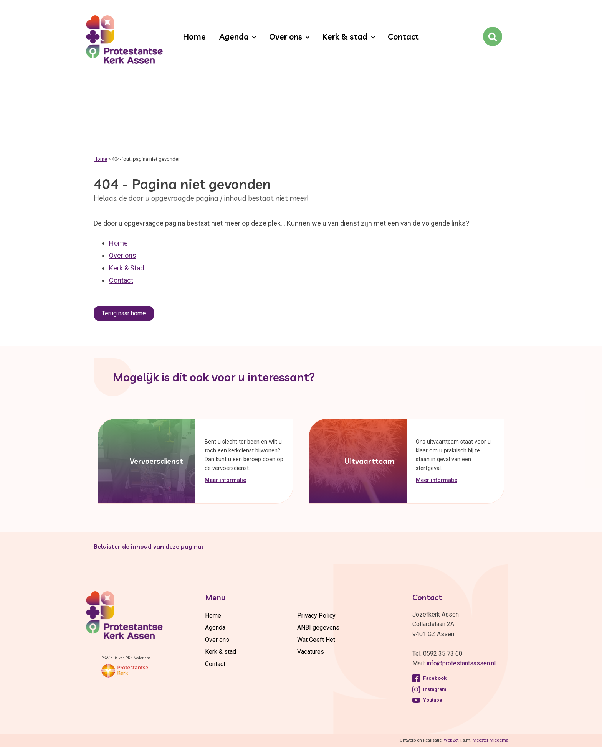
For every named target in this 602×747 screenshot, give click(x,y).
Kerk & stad (344, 36)
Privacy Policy (316, 615)
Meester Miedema (490, 740)
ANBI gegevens (318, 627)
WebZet (451, 740)
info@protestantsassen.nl (461, 663)
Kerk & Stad (126, 268)
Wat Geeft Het (316, 639)
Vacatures (310, 651)
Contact (403, 36)
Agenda (234, 36)
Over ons (285, 36)
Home (194, 36)
